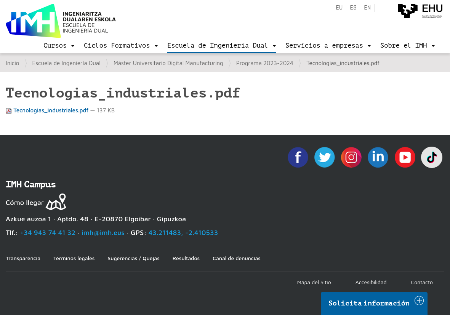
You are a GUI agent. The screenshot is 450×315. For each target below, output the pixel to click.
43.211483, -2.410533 (183, 233)
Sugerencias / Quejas (133, 258)
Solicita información (369, 303)
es (353, 8)
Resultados (186, 258)
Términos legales (73, 258)
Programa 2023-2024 (264, 63)
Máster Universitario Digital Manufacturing (168, 63)
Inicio (12, 63)
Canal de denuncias (237, 258)
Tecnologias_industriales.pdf (48, 110)
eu (339, 8)
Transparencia (23, 258)
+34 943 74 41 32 (47, 233)
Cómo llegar (25, 202)
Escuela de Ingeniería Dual (66, 63)
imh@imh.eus (103, 233)
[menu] (58, 45)
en (367, 8)
